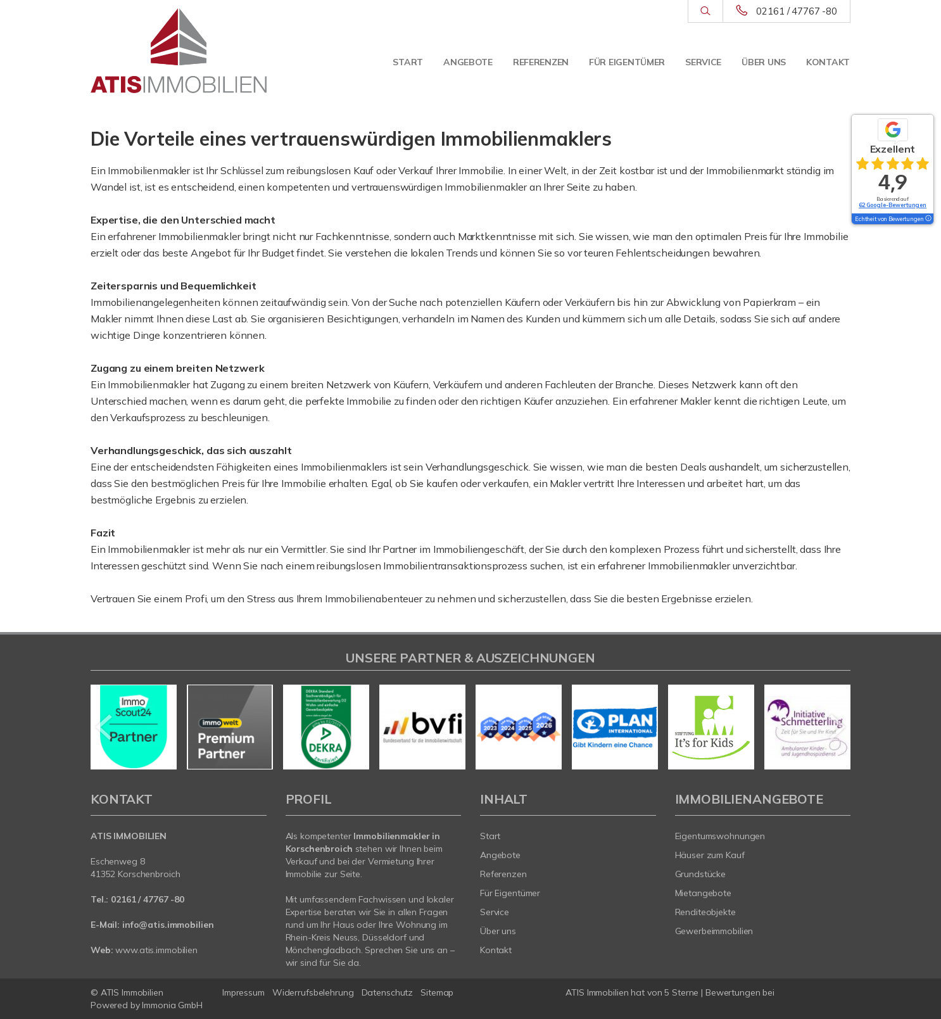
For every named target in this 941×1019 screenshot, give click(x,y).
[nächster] (836, 727)
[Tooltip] (928, 219)
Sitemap (436, 992)
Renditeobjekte (705, 912)
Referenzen (541, 62)
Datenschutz (388, 992)
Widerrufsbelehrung (313, 992)
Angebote (468, 62)
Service (703, 62)
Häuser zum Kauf (710, 855)
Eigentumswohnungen (720, 836)
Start (408, 62)
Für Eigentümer (627, 62)
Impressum (243, 992)
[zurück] (105, 727)
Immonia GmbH (172, 1005)
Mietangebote (703, 893)
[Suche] (705, 11)
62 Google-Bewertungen (892, 204)
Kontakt (828, 62)
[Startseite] (179, 50)
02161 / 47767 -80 (796, 11)
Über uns (764, 62)
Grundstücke (700, 874)
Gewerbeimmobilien (714, 931)
